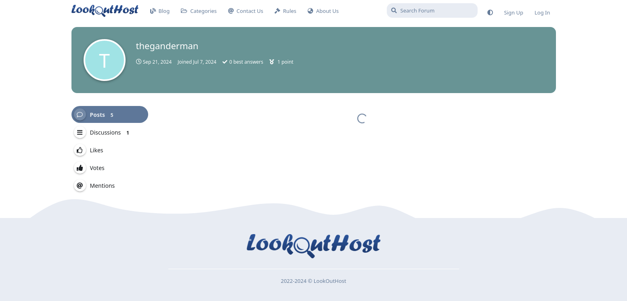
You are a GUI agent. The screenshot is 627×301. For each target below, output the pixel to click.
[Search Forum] (432, 10)
